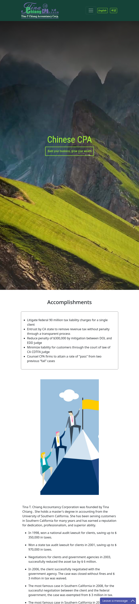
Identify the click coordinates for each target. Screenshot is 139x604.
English (102, 10)
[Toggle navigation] (91, 10)
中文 (113, 10)
